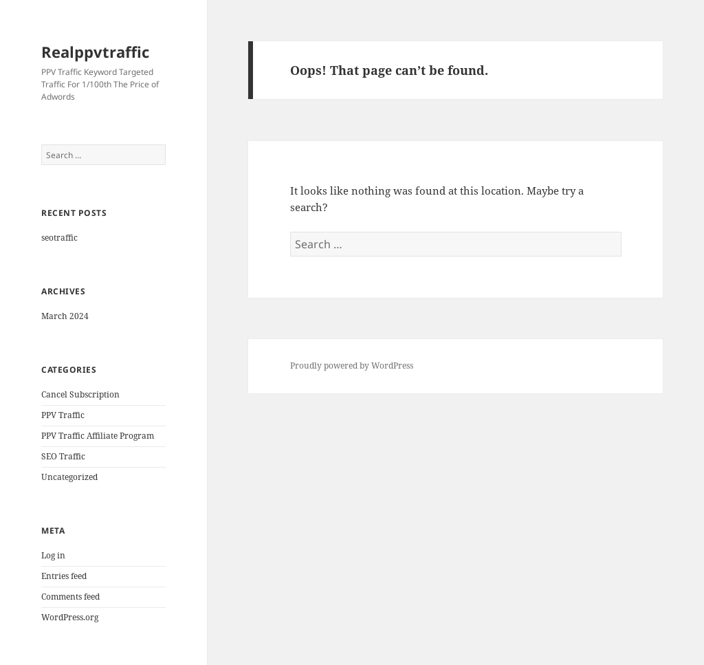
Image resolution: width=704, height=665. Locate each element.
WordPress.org (69, 617)
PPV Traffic (63, 415)
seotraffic (59, 237)
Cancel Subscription (80, 394)
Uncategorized (69, 477)
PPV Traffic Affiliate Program (97, 435)
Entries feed (64, 576)
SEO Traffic (63, 456)
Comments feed (70, 596)
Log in (53, 555)
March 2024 (65, 316)
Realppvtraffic (95, 51)
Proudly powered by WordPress (351, 365)
